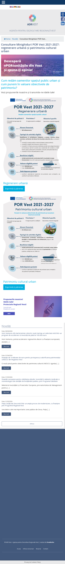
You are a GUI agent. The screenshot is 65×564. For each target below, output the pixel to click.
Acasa (19, 549)
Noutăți (15, 39)
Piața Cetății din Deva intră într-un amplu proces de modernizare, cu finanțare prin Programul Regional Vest (31, 404)
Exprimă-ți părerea (14, 188)
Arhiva (32, 424)
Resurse (38, 549)
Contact (45, 549)
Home (7, 39)
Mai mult (6, 346)
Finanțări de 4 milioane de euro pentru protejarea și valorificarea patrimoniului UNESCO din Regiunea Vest (31, 358)
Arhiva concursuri (28, 549)
